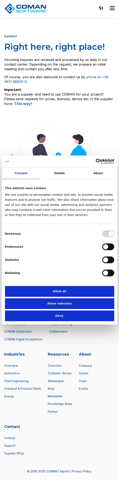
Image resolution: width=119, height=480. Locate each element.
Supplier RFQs (14, 453)
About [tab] (98, 173)
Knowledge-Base (60, 404)
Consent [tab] (21, 173)
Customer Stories (60, 373)
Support (9, 445)
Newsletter (55, 396)
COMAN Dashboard (17, 331)
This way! (23, 103)
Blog (51, 388)
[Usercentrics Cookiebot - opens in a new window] (95, 161)
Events (83, 388)
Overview (11, 365)
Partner (53, 411)
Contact (9, 438)
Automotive (12, 373)
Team (83, 381)
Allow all (59, 291)
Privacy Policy (81, 471)
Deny (59, 315)
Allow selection (59, 303)
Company (85, 365)
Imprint (65, 471)
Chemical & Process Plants (22, 388)
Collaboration (58, 331)
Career (84, 373)
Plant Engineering (16, 381)
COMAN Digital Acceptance (23, 339)
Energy (9, 396)
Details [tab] (59, 173)
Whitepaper (56, 381)
